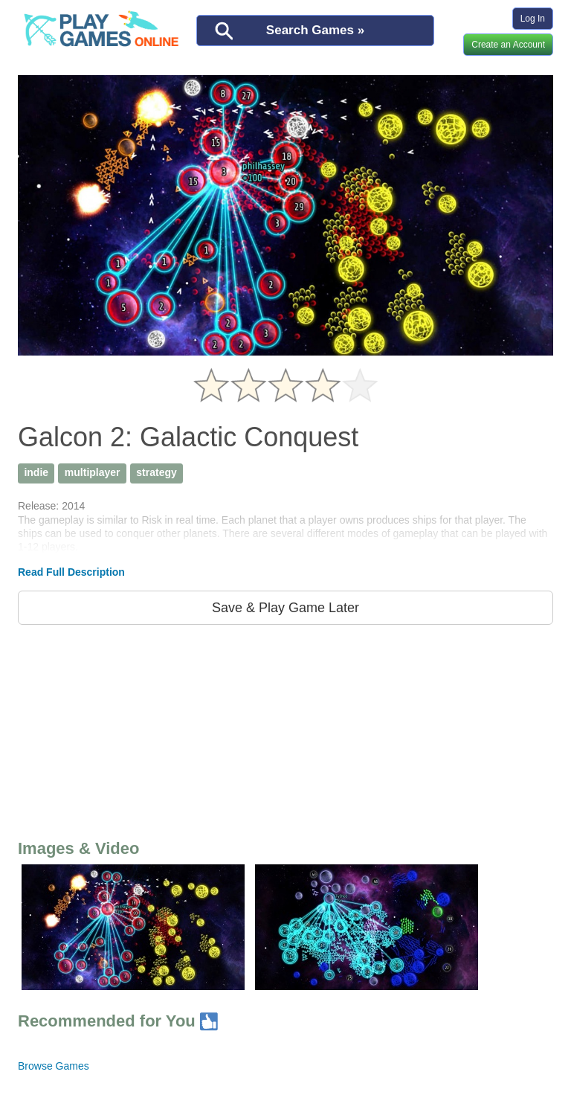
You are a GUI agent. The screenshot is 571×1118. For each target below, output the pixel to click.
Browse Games (53, 1066)
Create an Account (508, 44)
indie (36, 472)
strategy (156, 472)
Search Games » (315, 30)
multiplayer (92, 472)
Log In (532, 18)
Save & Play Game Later (285, 607)
